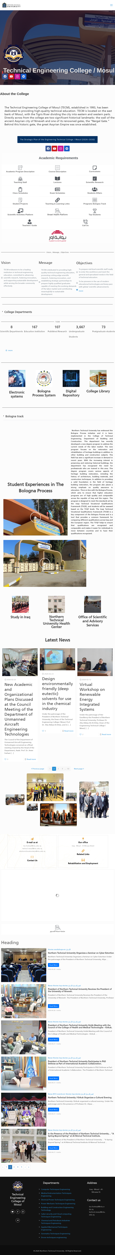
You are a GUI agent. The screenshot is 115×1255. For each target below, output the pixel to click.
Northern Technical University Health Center (56, 621)
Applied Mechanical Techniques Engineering (54, 1228)
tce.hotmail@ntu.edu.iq (96, 1208)
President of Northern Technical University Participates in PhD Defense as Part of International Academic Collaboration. (77, 1062)
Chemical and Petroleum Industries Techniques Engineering (55, 1222)
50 (68, 768)
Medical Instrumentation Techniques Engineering (56, 1194)
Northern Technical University (52, 1250)
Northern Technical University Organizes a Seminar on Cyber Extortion (81, 952)
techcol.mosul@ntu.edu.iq (97, 1213)
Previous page (37, 768)
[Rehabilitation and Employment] (83, 860)
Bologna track (14, 416)
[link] (18, 1186)
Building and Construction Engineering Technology (57, 1208)
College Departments (18, 312)
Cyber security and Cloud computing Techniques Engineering (56, 1215)
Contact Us (32, 860)
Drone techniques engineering (54, 1237)
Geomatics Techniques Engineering (55, 1233)
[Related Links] (83, 850)
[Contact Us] (32, 857)
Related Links (83, 854)
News (50, 985)
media (58, 969)
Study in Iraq (20, 617)
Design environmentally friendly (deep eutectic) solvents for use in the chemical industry (57, 693)
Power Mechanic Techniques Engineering (58, 1203)
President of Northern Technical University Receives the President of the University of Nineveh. (80, 990)
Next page (79, 768)
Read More (53, 965)
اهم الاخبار (77, 985)
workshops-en (60, 949)
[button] (57, 312)
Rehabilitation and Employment (83, 863)
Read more (31, 759)
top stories (63, 985)
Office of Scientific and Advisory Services (92, 621)
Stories (50, 949)
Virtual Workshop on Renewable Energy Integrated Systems (92, 696)
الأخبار (68, 949)
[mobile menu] (111, 5)
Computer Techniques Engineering (55, 1189)
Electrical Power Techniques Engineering (58, 1199)
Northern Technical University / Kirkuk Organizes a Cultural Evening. (80, 1097)
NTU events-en (59, 1094)
